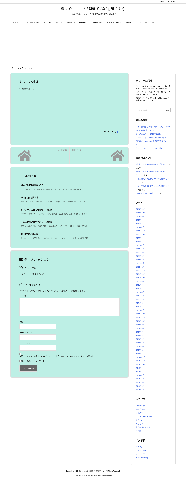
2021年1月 (140, 310)
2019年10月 (140, 364)
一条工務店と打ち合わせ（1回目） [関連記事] (37, 222)
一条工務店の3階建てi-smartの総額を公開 (152, 179)
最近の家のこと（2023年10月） (149, 134)
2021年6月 (140, 292)
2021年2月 (140, 307)
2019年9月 (140, 368)
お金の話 (139, 413)
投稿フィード (141, 450)
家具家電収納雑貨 (143, 427)
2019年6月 (140, 379)
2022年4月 (140, 256)
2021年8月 (140, 285)
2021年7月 (140, 289)
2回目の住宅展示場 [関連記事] (29, 197)
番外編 (138, 431)
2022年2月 (140, 263)
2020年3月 (140, 346)
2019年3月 (140, 390)
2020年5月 (140, 339)
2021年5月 (140, 296)
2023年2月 (140, 224)
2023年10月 (140, 213)
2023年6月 (140, 216)
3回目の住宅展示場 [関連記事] (29, 234)
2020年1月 (140, 354)
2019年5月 (140, 382)
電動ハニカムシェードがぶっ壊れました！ (153, 148)
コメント (23, 296)
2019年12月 (140, 357)
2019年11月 (140, 361)
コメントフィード (143, 454)
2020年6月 (140, 335)
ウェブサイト (24, 343)
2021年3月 (140, 303)
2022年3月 (140, 260)
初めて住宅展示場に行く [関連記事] (32, 185)
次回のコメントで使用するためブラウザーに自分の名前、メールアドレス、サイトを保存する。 (58, 356)
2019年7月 (140, 375)
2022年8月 (140, 242)
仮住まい (139, 420)
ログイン (139, 447)
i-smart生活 (140, 406)
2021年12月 (140, 270)
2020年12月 (140, 314)
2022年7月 (140, 245)
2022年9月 (140, 238)
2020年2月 (140, 350)
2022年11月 (140, 231)
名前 (21, 322)
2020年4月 (140, 343)
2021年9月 (140, 281)
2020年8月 (140, 328)
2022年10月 (140, 234)
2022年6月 (140, 249)
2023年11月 (140, 209)
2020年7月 (140, 332)
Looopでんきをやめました (146, 193)
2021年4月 (140, 299)
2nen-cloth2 (28, 68)
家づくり (139, 424)
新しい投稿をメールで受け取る (33, 361)
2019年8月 (140, 372)
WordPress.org (142, 458)
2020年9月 (140, 325)
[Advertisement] (93, 45)
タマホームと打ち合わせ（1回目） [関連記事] (37, 210)
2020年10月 (140, 321)
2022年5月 (140, 252)
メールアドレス (26, 333)
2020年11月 (140, 317)
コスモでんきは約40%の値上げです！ (151, 137)
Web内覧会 (140, 409)
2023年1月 (140, 227)
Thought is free (106, 475)
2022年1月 (140, 267)
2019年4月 (140, 386)
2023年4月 (140, 220)
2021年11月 (140, 274)
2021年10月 (140, 278)
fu (117, 132)
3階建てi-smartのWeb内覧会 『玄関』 (151, 164)
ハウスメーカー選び (144, 416)
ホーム (16, 68)
